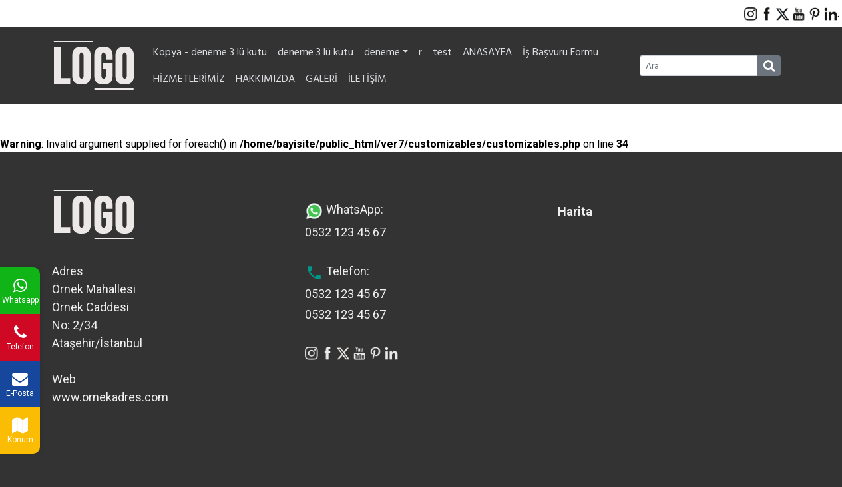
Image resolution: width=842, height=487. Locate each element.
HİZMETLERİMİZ (189, 78)
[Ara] (699, 65)
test (442, 52)
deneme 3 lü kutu (315, 52)
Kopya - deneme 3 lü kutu (210, 52)
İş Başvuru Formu (560, 52)
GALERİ (321, 78)
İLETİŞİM (367, 78)
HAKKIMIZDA (265, 78)
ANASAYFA (487, 52)
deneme (386, 52)
